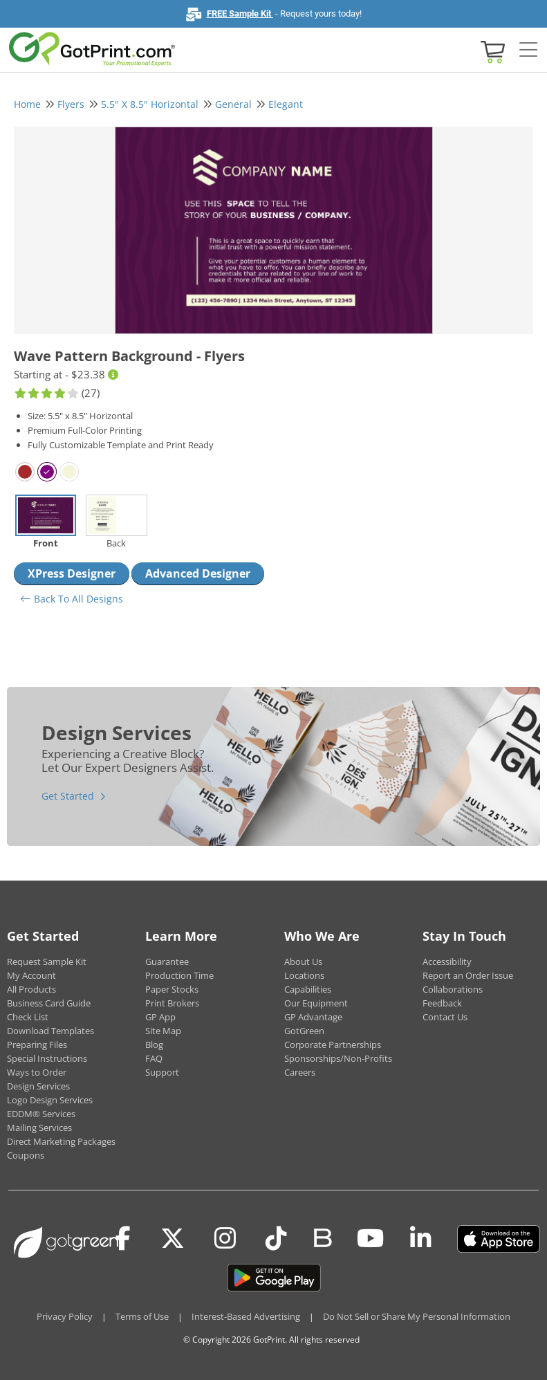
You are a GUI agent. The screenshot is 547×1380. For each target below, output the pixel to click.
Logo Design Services (50, 1100)
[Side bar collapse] (528, 50)
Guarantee (167, 961)
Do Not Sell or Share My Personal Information (416, 1316)
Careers (299, 1072)
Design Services (38, 1086)
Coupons (25, 1155)
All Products (31, 989)
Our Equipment (316, 1003)
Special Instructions (47, 1058)
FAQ (154, 1058)
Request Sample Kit (46, 961)
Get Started (67, 795)
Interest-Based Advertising (246, 1316)
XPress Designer (71, 573)
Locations (304, 975)
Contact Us (445, 1017)
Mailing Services (39, 1127)
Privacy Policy (65, 1316)
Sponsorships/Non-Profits (338, 1058)
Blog (154, 1044)
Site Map (163, 1030)
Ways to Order (36, 1072)
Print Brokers (172, 1003)
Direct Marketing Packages (61, 1141)
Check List (27, 1017)
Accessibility (447, 961)
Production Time (179, 975)
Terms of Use (142, 1316)
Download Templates (50, 1030)
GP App (160, 1017)
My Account (31, 975)
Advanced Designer (197, 573)
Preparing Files (37, 1044)
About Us (303, 961)
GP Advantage (313, 1017)
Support (162, 1072)
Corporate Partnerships (332, 1044)
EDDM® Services (41, 1113)
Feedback (442, 1003)
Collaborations (453, 989)
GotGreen (304, 1030)
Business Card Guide (49, 1003)
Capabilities (307, 989)
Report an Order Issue (468, 975)
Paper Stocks (171, 989)
